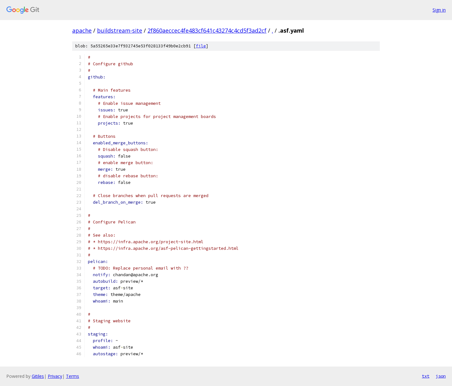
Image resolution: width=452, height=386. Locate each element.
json (441, 376)
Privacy (55, 376)
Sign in (439, 10)
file (201, 46)
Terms (72, 376)
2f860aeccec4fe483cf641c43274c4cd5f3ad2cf (207, 30)
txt (425, 376)
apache (82, 30)
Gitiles (38, 376)
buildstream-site (119, 30)
